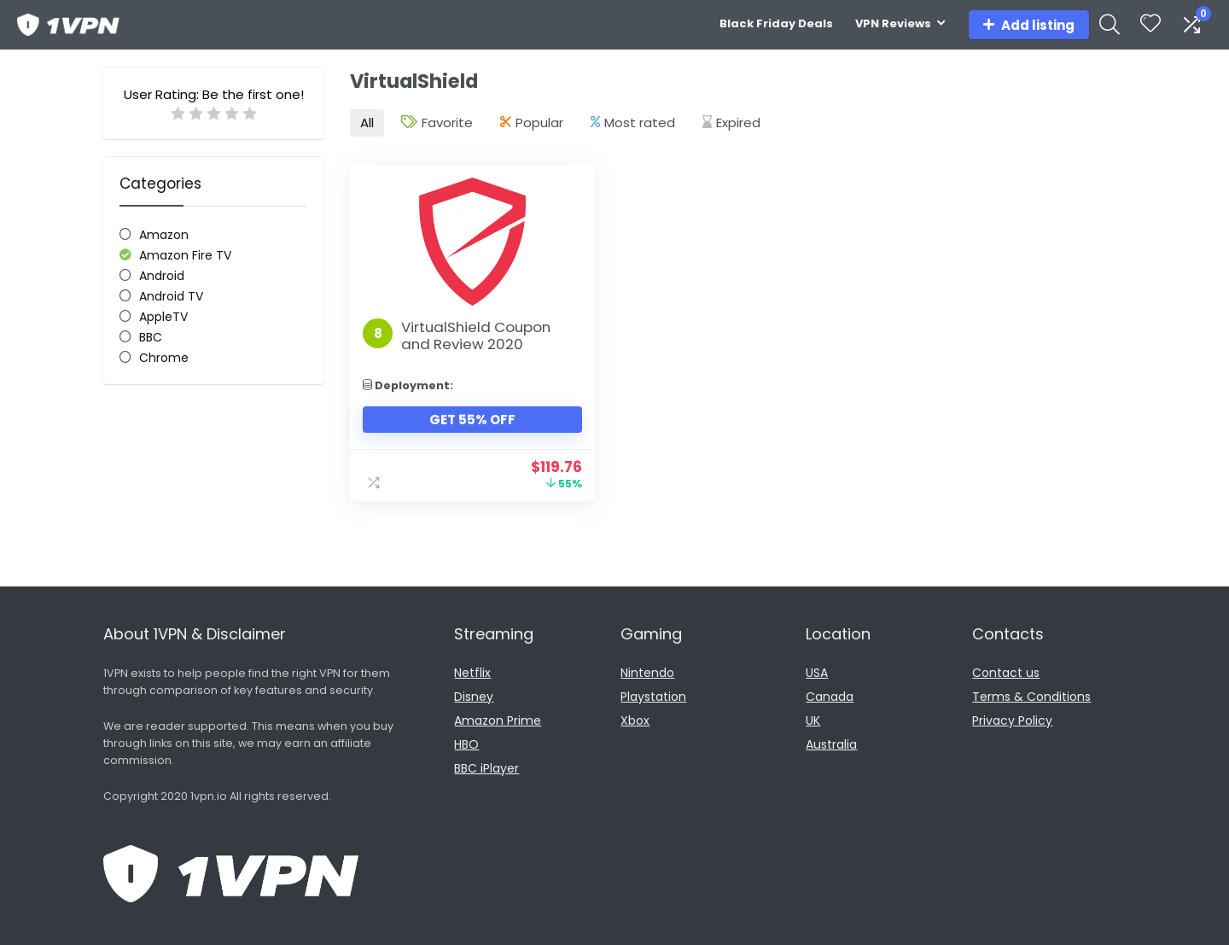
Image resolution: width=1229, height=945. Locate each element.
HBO (466, 744)
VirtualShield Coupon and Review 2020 (475, 335)
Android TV (171, 296)
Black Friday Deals (776, 23)
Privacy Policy (1012, 720)
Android (161, 275)
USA (817, 672)
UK (813, 720)
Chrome (164, 357)
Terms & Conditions (1031, 696)
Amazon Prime (497, 720)
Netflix (472, 672)
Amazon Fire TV (185, 255)
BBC (150, 337)
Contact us (1006, 672)
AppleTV (163, 316)
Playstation (653, 696)
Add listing (1029, 25)
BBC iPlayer (486, 768)
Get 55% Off (471, 420)
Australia (831, 744)
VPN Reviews (893, 23)
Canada (829, 696)
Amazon (164, 234)
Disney (473, 696)
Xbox (634, 720)
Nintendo (647, 672)
